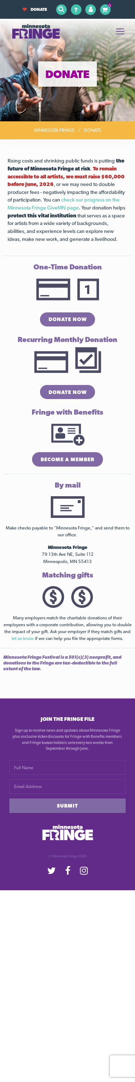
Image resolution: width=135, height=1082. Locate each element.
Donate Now (68, 319)
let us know (23, 638)
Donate (35, 9)
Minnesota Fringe (54, 130)
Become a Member (67, 459)
